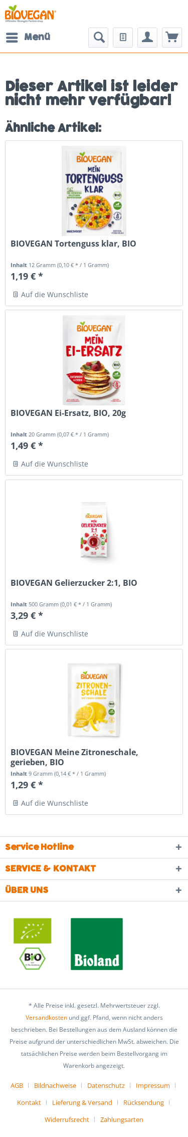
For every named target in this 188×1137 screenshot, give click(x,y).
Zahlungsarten (121, 1119)
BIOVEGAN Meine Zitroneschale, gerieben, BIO (74, 757)
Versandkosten (46, 1017)
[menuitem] (27, 38)
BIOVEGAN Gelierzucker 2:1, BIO (74, 583)
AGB (17, 1085)
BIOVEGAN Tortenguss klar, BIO (73, 244)
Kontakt (29, 1102)
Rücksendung (143, 1102)
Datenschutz (106, 1085)
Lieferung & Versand (82, 1102)
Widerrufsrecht (67, 1119)
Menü (28, 37)
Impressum (153, 1085)
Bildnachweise (55, 1085)
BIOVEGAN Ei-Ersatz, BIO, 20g (68, 413)
